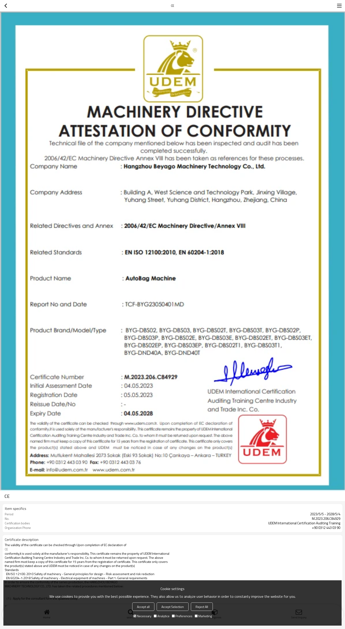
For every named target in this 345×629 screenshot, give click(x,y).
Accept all (143, 606)
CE (6, 549)
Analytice (162, 616)
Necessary (142, 616)
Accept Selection (172, 606)
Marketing (203, 616)
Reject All (202, 606)
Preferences (182, 616)
